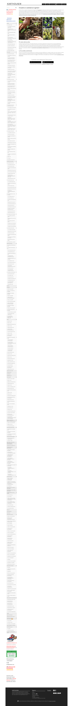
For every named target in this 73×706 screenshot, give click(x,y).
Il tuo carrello (53, 4)
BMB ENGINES (9, 243)
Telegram (48, 64)
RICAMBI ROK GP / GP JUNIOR (11, 194)
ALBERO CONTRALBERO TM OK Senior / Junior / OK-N (12, 121)
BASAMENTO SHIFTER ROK (12, 219)
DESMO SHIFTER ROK (12, 224)
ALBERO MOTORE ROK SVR (12, 168)
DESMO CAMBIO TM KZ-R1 (11, 149)
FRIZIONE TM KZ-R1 (11, 140)
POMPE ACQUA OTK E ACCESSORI (11, 398)
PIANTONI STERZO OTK (11, 395)
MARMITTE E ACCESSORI (11, 588)
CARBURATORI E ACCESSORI (10, 448)
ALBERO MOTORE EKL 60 (12, 254)
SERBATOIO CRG (10, 360)
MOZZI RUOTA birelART (11, 301)
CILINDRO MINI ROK (11, 229)
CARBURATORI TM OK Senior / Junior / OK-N (11, 129)
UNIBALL (9, 559)
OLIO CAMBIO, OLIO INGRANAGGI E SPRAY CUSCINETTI (11, 502)
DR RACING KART (10, 370)
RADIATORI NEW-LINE (11, 599)
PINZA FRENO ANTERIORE (10, 350)
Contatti (64, 4)
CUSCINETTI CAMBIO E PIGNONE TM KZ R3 (12, 71)
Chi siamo (59, 4)
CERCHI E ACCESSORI (11, 526)
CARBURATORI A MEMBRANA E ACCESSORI (10, 455)
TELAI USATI (9, 620)
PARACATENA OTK (10, 399)
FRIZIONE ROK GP (11, 205)
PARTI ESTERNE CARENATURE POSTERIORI (10, 479)
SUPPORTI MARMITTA (11, 363)
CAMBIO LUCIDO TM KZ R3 (11, 77)
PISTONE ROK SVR (11, 166)
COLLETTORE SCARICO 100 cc (11, 596)
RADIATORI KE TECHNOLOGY (10, 604)
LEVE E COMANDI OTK (11, 386)
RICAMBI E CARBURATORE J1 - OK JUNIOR (12, 471)
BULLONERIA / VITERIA (11, 625)
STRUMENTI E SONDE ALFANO (11, 432)
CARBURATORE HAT (11, 280)
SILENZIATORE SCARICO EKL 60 (11, 270)
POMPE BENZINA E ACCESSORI (10, 581)
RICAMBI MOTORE (10, 565)
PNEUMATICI (9, 511)
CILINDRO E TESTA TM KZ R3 (12, 56)
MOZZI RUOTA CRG (10, 352)
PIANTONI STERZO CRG (11, 355)
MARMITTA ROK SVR (11, 173)
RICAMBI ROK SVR (10, 162)
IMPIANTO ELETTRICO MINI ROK (12, 237)
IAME (8, 23)
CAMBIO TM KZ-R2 (11, 95)
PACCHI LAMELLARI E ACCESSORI (11, 591)
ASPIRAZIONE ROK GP (12, 206)
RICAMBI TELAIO (10, 514)
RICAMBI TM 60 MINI (11, 159)
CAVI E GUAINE (10, 525)
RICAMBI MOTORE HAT (11, 272)
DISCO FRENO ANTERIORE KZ (10, 346)
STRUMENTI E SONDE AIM (11, 429)
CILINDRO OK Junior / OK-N (11, 109)
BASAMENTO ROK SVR (12, 170)
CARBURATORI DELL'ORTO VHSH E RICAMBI (10, 459)
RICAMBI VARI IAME (10, 50)
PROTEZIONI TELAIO (11, 564)
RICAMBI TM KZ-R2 (10, 79)
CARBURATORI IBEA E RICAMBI (11, 450)
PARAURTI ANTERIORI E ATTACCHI (11, 545)
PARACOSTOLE (10, 424)
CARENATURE (9, 476)
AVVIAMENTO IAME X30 (12, 47)
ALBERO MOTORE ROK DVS (12, 184)
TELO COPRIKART (10, 557)
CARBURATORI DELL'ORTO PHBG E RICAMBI (10, 462)
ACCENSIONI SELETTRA (11, 584)
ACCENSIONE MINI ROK (11, 240)
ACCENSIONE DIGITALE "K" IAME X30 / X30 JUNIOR (12, 41)
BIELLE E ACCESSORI (11, 573)
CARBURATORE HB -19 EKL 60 (12, 259)
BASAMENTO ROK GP (11, 202)
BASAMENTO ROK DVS (12, 188)
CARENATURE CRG (10, 327)
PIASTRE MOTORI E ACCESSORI (10, 575)
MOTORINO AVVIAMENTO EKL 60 (11, 266)
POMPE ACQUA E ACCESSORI (10, 610)
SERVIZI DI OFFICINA (10, 616)
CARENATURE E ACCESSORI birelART (10, 298)
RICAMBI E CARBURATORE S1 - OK (12, 474)
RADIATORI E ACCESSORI (11, 597)
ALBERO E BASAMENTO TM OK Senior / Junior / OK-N (11, 118)
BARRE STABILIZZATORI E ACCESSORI (11, 521)
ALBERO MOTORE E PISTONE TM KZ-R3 (11, 58)
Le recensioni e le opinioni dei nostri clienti (38, 698)
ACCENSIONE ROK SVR (12, 171)
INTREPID (8, 373)
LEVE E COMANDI (10, 532)
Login (47, 4)
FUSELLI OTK (9, 392)
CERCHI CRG (9, 325)
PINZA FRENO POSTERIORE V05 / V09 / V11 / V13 (12, 343)
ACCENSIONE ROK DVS (12, 187)
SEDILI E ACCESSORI (11, 554)
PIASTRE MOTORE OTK (11, 411)
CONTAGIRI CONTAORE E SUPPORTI (11, 434)
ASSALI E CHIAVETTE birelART (11, 291)
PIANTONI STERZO (10, 548)
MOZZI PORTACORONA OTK (11, 390)
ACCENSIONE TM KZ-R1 (11, 152)
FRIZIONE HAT (10, 284)
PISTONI (8, 567)
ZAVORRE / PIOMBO (10, 562)
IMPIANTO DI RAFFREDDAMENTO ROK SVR (11, 176)
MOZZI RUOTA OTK (10, 388)
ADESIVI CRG (9, 321)
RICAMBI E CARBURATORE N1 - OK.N (11, 468)
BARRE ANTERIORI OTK (11, 381)
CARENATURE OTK (10, 383)
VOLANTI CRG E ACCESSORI (10, 367)
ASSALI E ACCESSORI (11, 516)
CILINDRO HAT (10, 275)
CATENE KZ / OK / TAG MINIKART (11, 488)
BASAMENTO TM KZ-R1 (12, 142)
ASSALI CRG (9, 322)
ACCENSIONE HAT (11, 273)
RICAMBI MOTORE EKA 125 (11, 245)
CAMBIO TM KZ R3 (11, 69)
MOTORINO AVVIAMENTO (9, 587)
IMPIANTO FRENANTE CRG (11, 338)
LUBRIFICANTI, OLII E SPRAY (10, 493)
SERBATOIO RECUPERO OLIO (11, 593)
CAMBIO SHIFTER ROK (12, 223)
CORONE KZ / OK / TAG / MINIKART (11, 490)
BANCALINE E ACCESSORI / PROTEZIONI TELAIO (11, 518)
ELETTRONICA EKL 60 (11, 262)
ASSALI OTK (9, 380)
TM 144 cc (9, 158)
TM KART (8, 52)
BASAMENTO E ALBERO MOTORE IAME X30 (12, 30)
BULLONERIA (9, 523)
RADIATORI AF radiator (11, 607)
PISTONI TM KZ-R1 (11, 134)
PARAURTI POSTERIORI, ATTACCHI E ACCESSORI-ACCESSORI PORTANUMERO (11, 483)
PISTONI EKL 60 (10, 268)
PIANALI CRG (9, 353)
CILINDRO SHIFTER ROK (11, 216)
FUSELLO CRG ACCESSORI (9, 335)
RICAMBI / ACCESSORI (11, 623)
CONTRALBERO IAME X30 (11, 33)
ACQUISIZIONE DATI (10, 427)
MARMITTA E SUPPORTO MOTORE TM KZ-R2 (11, 100)
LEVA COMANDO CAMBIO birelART (10, 303)
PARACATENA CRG (10, 369)
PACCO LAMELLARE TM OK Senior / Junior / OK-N (12, 112)
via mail (51, 64)
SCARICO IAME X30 (11, 45)
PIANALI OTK (9, 409)
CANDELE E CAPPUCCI (11, 445)
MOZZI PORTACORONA (11, 534)
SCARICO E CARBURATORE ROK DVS (11, 191)
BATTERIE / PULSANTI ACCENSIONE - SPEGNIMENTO (10, 443)
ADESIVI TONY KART (10, 378)
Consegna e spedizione (35, 697)
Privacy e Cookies (35, 694)
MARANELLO (9, 375)
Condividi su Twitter (48, 62)
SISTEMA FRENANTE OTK (11, 402)
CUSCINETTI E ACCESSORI (9, 529)
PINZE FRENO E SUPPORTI (10, 551)
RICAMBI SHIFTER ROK (11, 214)
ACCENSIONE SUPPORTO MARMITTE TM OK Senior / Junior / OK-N (12, 125)
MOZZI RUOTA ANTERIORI (9, 536)
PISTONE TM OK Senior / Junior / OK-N (12, 115)
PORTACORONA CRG (11, 358)
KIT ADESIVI (9, 485)
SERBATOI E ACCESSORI (11, 556)
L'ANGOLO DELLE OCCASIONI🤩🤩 (10, 618)
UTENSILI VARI (9, 440)
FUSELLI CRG (9, 333)
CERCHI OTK (9, 385)
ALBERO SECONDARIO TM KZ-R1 (12, 147)
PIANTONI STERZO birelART (10, 306)
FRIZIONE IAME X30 (11, 44)
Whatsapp (44, 64)
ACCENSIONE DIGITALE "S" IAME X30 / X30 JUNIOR (12, 38)
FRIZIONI (9, 571)
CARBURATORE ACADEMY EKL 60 (11, 256)
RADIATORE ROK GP (11, 212)
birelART (8, 287)
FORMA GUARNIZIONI (11, 506)
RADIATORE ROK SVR (11, 178)
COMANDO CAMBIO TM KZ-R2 (11, 93)
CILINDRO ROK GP (11, 196)
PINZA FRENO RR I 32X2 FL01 (11, 314)
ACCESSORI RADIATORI (11, 611)
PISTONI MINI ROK (11, 232)
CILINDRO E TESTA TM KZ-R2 (12, 81)
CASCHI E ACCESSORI (11, 422)
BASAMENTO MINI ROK (12, 231)
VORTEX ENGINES (10, 161)
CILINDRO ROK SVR (11, 164)
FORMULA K (9, 372)
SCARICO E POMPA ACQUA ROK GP (11, 209)
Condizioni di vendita (35, 695)
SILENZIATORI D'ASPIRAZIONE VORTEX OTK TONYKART (11, 417)
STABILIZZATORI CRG (11, 361)
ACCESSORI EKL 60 (11, 251)
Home (44, 4)
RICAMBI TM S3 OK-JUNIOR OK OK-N (10, 105)
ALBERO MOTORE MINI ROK (12, 235)
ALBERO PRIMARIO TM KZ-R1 (12, 144)
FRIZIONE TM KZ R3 (11, 65)
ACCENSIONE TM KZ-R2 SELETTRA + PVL (11, 86)
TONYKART (9, 377)
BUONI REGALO (10, 614)
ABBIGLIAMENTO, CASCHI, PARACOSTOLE (11, 420)
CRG (8, 319)
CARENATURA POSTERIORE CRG (10, 329)
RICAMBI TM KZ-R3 (10, 53)
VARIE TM (9, 156)
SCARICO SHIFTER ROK (12, 226)
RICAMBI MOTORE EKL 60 (11, 248)
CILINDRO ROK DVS (11, 181)
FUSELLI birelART (10, 299)
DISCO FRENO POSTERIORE (10, 340)
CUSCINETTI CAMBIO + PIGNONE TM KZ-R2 (12, 97)
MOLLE (8, 509)
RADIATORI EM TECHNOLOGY (10, 601)
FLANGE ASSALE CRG (11, 331)
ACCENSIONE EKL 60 (11, 250)
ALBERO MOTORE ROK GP (12, 200)
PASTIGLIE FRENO (10, 547)
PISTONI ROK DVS (11, 185)
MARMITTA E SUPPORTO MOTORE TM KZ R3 (11, 74)
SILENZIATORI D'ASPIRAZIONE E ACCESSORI (10, 578)
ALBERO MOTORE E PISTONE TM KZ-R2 (11, 84)
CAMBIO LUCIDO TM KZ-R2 (11, 103)
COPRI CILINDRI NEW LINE (11, 632)
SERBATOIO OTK (10, 406)
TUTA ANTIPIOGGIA (10, 425)
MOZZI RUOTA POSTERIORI (9, 539)
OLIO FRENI (9, 496)
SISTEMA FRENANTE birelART (11, 310)
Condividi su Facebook (35, 62)
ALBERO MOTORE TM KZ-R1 (11, 136)
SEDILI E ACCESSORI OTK (11, 404)
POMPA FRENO (10, 348)
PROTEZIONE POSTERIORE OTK (10, 415)
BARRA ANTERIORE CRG (11, 324)
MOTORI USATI (9, 622)
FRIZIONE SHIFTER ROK (11, 221)
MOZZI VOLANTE (10, 540)
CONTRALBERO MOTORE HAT (10, 282)
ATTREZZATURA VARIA (11, 436)
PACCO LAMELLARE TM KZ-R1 (12, 139)
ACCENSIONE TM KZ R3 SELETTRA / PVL (11, 61)
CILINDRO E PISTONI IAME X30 (11, 27)
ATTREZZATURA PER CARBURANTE (10, 438)
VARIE (8, 613)
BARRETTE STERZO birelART (10, 293)
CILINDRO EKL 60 (11, 260)
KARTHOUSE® (14, 4)
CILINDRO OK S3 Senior (12, 107)
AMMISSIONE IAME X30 (11, 35)
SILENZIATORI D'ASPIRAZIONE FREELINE (10, 317)
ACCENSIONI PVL (10, 583)
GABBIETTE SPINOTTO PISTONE (11, 569)
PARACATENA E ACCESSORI (10, 543)
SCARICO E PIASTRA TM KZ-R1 (12, 154)
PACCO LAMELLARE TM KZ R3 (12, 63)
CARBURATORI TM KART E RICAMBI (11, 465)
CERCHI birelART (10, 295)
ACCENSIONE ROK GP (12, 203)
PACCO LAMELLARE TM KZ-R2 (12, 89)
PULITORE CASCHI (10, 508)
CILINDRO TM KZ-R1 (11, 132)
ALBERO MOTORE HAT (12, 278)
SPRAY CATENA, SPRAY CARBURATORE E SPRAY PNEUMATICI (11, 499)
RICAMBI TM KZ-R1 (10, 131)
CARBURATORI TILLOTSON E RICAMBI (11, 453)
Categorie (33, 692)
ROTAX (8, 285)
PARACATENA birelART (11, 307)
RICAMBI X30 (9, 24)
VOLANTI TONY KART (11, 412)
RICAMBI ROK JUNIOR (11, 241)
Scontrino (39, 9)
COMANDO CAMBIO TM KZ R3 (11, 67)
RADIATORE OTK (10, 407)
